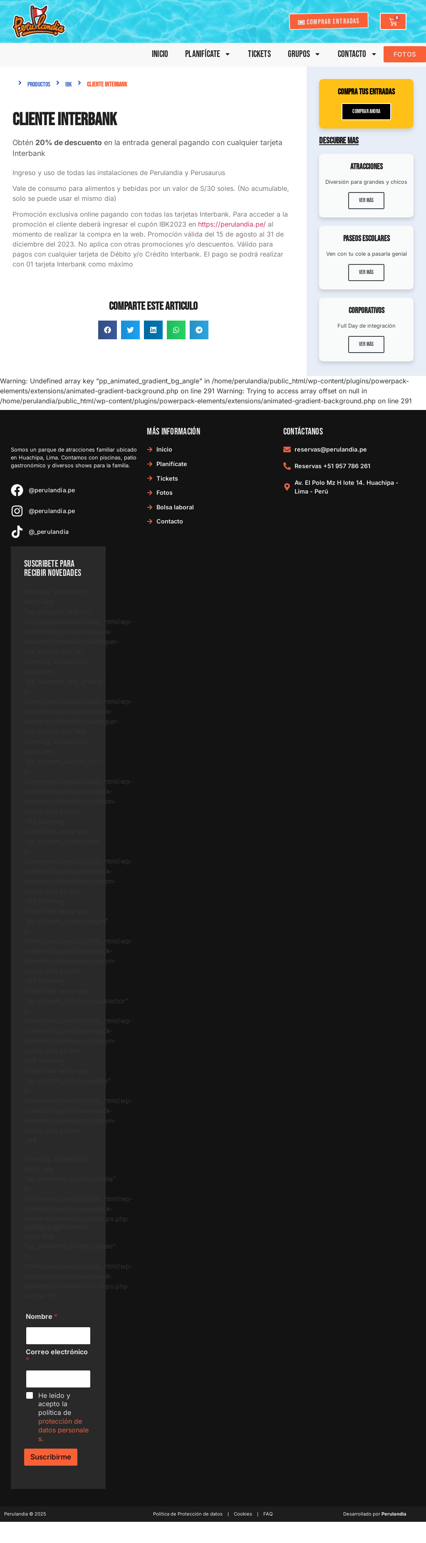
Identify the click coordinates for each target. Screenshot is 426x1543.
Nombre (41, 1317)
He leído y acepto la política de (63, 1417)
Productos (38, 85)
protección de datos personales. (63, 1430)
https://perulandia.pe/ (232, 224)
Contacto (357, 54)
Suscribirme (50, 1457)
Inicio (160, 54)
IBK (68, 85)
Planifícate (208, 54)
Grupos (304, 54)
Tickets (259, 54)
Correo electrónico (57, 1356)
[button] (107, 330)
